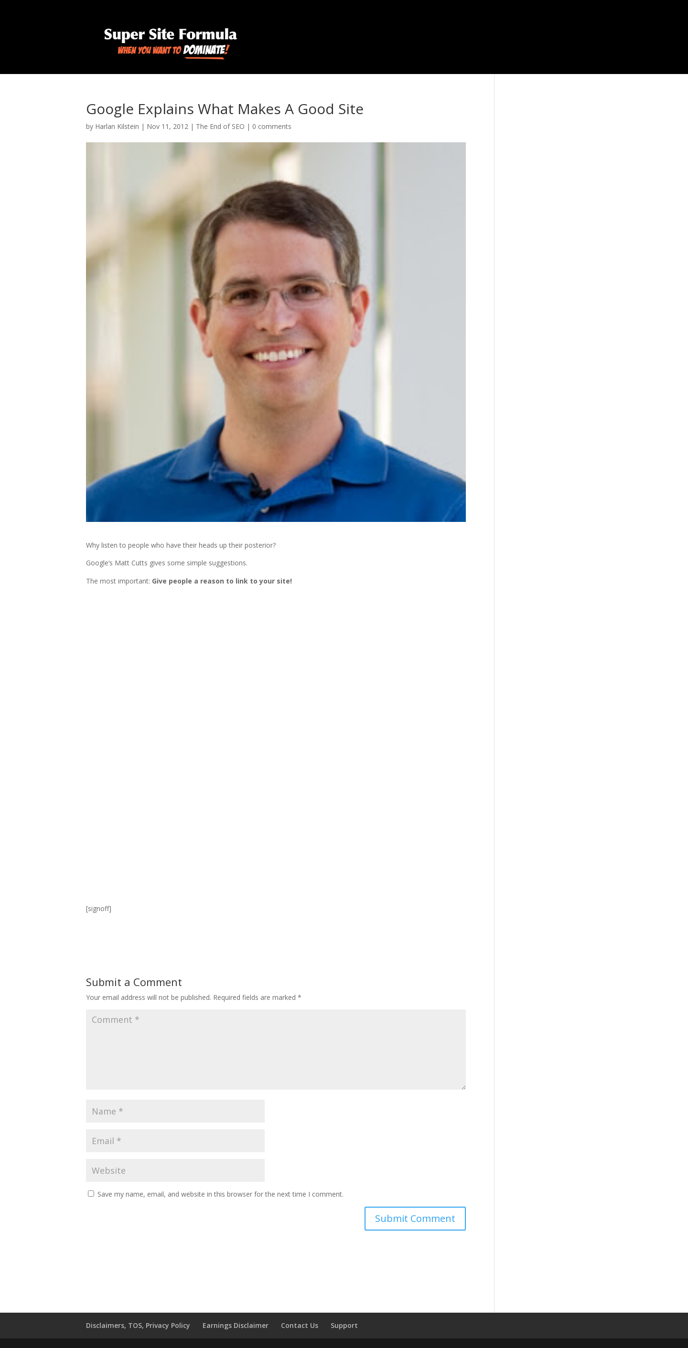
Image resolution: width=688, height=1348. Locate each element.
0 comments (271, 126)
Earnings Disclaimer (236, 1325)
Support (344, 1325)
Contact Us (299, 1325)
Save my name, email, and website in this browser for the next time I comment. (220, 1194)
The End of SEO (220, 126)
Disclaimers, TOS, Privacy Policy (138, 1325)
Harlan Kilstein (117, 126)
